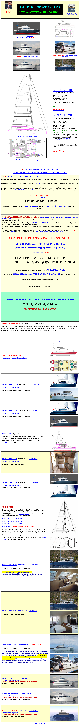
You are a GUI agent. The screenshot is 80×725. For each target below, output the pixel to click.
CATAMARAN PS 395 (9, 411)
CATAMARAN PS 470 (9, 482)
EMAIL (9, 10)
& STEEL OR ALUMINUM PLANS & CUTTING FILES (40, 172)
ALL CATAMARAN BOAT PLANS (42, 169)
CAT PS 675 (6, 678)
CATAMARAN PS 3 (9, 385)
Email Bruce (6, 443)
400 (16, 459)
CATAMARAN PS (8, 459)
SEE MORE (35, 385)
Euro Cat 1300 (63, 90)
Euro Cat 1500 (63, 114)
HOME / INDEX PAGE (40, 723)
